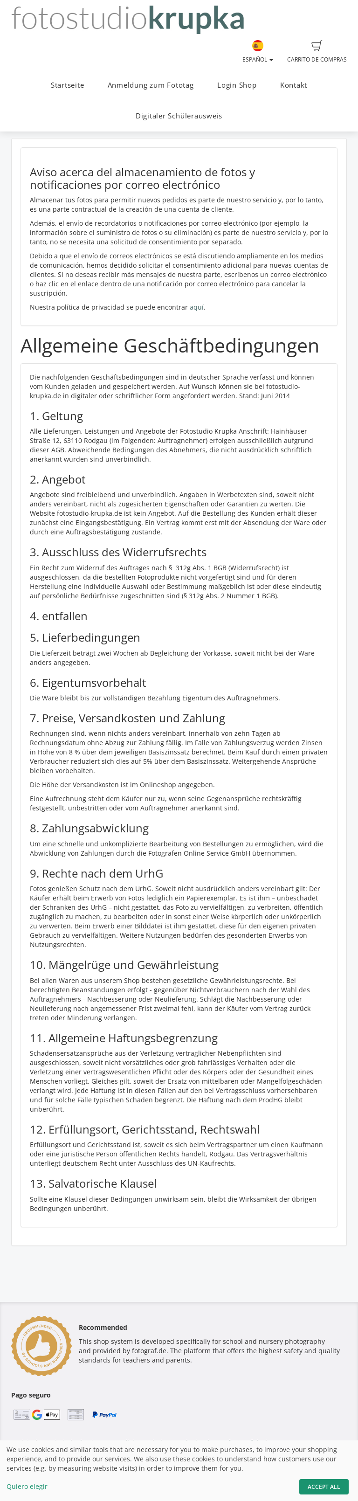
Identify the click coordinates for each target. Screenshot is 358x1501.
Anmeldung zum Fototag (151, 85)
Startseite (67, 85)
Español (257, 51)
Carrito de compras (317, 51)
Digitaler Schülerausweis (179, 116)
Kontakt (293, 85)
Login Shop (237, 85)
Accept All (324, 1487)
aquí (197, 307)
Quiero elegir (27, 1486)
